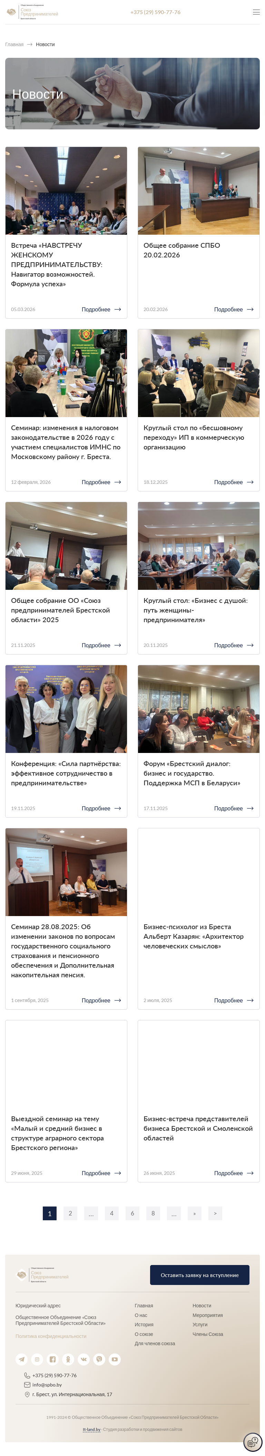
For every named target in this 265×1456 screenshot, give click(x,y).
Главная (144, 1305)
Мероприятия (208, 1315)
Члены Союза (208, 1334)
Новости (202, 1305)
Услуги (200, 1324)
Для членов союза (155, 1343)
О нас (141, 1315)
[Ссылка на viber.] (99, 1359)
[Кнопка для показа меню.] (256, 12)
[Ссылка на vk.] (84, 1359)
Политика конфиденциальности (51, 1336)
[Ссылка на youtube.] (115, 1359)
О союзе (144, 1334)
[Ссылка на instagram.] (37, 1359)
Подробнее (96, 309)
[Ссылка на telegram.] (22, 1359)
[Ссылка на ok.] (68, 1359)
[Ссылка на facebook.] (53, 1359)
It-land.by (91, 1429)
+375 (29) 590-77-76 (155, 12)
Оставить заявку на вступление (198, 1275)
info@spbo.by (47, 1385)
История (144, 1324)
